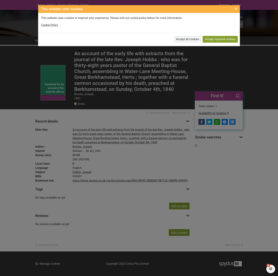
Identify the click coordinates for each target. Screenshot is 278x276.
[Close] (236, 9)
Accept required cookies (220, 39)
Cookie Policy (49, 25)
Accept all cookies (187, 39)
